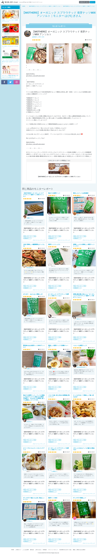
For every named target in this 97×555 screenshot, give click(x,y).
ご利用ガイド (18, 549)
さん (30, 218)
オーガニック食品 (32, 236)
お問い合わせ (38, 549)
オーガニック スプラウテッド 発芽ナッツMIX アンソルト (58, 295)
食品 (25, 236)
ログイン (93, 2)
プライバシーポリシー (53, 549)
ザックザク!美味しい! (79, 498)
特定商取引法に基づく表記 (65, 549)
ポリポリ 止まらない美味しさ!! (33, 294)
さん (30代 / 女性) (38, 37)
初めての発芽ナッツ (54, 193)
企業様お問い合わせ (84, 2)
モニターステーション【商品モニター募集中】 (9, 2)
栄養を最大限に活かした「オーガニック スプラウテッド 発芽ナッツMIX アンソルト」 (83, 295)
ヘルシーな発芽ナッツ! (80, 345)
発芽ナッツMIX (52, 498)
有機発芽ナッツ (27, 238)
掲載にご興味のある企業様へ (79, 549)
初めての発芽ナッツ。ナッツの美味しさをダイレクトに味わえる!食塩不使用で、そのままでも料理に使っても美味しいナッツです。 (34, 397)
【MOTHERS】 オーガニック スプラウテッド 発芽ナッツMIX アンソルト (33, 194)
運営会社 (32, 549)
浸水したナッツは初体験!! (81, 193)
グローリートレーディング (39, 240)
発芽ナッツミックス (54, 244)
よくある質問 (26, 549)
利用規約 (45, 549)
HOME (12, 549)
